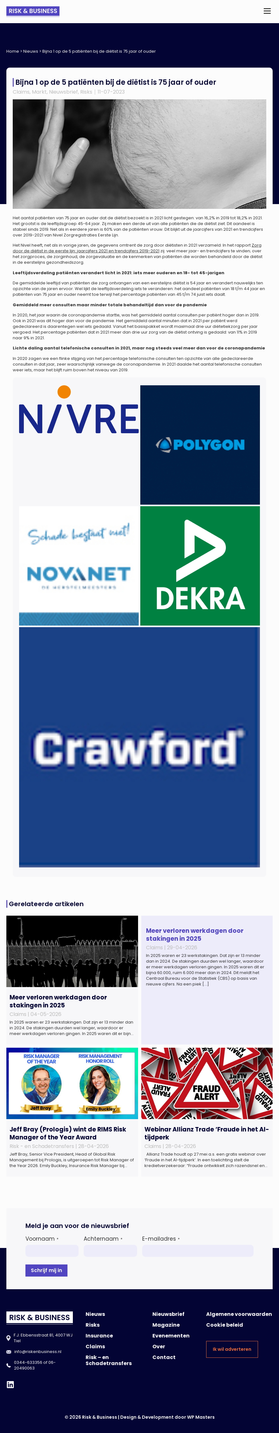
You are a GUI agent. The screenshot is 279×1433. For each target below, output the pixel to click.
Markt (39, 92)
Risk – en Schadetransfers (109, 1360)
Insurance (99, 1335)
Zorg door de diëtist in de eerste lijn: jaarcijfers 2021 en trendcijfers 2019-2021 (137, 248)
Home (12, 51)
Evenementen (171, 1335)
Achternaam (103, 1238)
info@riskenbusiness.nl (37, 1352)
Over (158, 1346)
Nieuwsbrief (63, 92)
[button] (267, 11)
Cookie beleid (224, 1325)
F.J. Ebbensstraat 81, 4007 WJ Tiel (43, 1338)
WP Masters (201, 1417)
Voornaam (42, 1238)
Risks (86, 92)
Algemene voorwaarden (239, 1314)
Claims (21, 92)
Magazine (166, 1325)
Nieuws (30, 51)
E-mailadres (161, 1238)
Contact (164, 1357)
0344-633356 (28, 1362)
